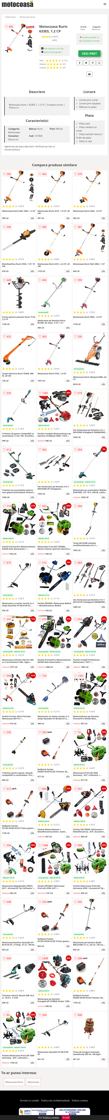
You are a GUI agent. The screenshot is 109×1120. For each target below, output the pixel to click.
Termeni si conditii (29, 1100)
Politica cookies (80, 1100)
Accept (66, 1117)
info (32, 218)
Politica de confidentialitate (55, 1100)
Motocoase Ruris (27, 17)
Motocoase (11, 17)
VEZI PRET (89, 53)
